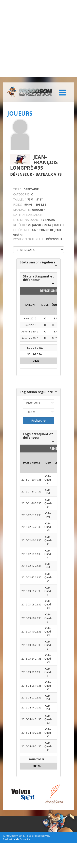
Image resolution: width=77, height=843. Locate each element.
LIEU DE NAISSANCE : (27, 220)
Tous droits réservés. (38, 836)
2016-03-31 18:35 (31, 672)
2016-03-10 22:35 (31, 631)
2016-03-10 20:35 (31, 618)
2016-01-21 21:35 (31, 491)
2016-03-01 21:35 (31, 591)
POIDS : (18, 204)
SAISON (30, 305)
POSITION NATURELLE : (29, 239)
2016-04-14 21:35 (31, 719)
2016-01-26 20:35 (31, 503)
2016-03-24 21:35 (31, 658)
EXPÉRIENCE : (22, 230)
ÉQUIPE (56, 305)
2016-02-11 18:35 (31, 554)
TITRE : (17, 189)
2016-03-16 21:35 (31, 645)
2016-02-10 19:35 (31, 540)
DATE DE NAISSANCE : (28, 215)
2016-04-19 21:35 (31, 746)
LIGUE (45, 305)
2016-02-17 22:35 (31, 566)
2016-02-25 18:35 (31, 577)
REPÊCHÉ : (20, 225)
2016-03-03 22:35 (31, 604)
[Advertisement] (38, 38)
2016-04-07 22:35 (31, 697)
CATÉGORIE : (21, 194)
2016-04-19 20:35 (31, 732)
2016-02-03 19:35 (31, 515)
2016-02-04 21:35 (31, 527)
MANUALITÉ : (22, 210)
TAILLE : (18, 199)
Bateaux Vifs (48, 174)
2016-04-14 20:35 (31, 707)
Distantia (25, 839)
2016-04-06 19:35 (31, 685)
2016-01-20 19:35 (31, 479)
